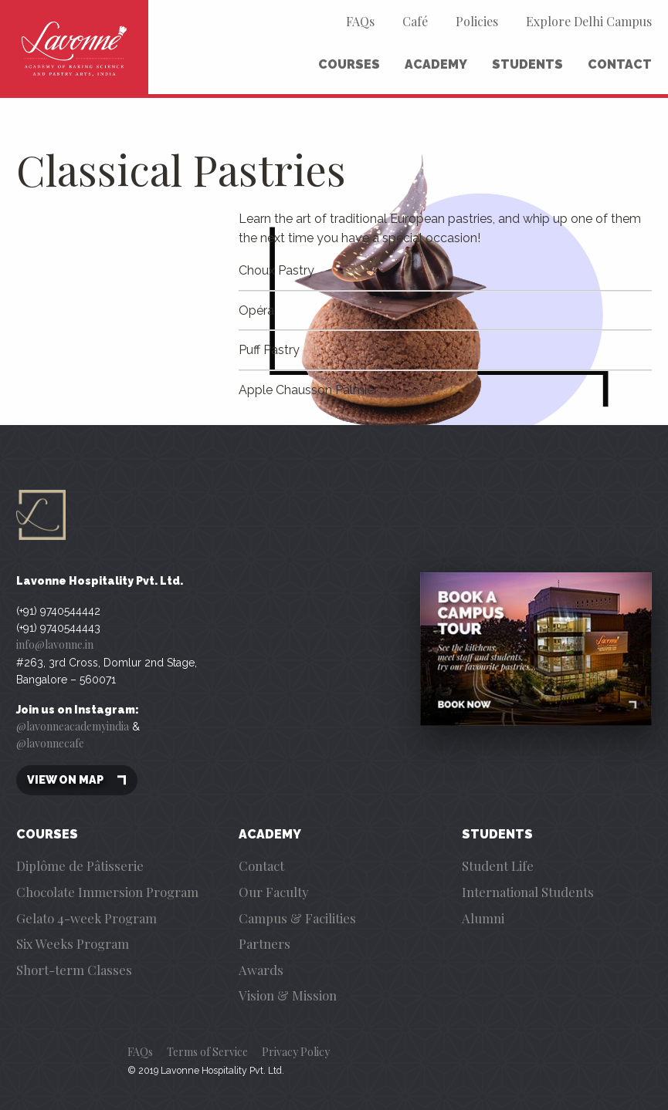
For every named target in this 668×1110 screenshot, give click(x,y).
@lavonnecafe (50, 743)
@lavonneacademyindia (72, 726)
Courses (349, 64)
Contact (620, 64)
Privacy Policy (296, 1051)
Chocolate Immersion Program (107, 891)
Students (527, 64)
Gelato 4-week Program (86, 917)
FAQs (360, 21)
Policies (477, 21)
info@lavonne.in (54, 644)
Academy (436, 64)
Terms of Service (207, 1051)
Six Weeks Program (72, 943)
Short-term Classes (74, 969)
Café (415, 21)
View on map (76, 780)
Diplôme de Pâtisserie (80, 865)
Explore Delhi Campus (589, 21)
